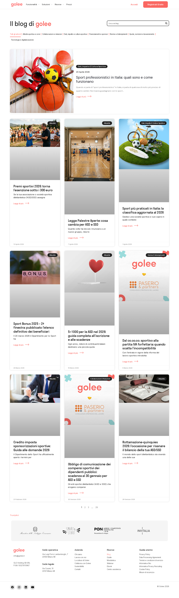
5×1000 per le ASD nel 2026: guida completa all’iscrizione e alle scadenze (89, 335)
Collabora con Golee (83, 563)
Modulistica (111, 560)
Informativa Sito (145, 563)
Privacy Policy (144, 554)
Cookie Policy (144, 569)
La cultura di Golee (82, 560)
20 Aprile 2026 (83, 72)
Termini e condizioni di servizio (151, 560)
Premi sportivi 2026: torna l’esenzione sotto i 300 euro (33, 188)
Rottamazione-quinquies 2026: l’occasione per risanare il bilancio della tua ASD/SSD (143, 446)
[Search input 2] (136, 23)
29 (96, 507)
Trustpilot (14, 515)
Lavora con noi (80, 557)
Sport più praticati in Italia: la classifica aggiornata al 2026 (143, 210)
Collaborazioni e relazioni (52, 34)
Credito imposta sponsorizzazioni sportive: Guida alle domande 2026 (32, 446)
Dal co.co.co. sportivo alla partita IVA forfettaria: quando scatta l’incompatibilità (143, 344)
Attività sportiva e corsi (31, 34)
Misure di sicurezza (146, 572)
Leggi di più (81, 96)
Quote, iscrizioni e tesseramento (141, 34)
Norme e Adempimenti (118, 34)
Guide (109, 557)
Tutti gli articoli (15, 34)
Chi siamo (78, 554)
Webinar (110, 563)
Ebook (109, 566)
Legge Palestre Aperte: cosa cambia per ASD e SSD (88, 222)
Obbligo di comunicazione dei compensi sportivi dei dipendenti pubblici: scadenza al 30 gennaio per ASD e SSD (89, 472)
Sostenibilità (79, 566)
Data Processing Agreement (150, 557)
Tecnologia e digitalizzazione (22, 40)
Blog (108, 554)
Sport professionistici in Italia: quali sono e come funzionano (114, 79)
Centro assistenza (114, 569)
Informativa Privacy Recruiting (150, 566)
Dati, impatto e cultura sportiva (75, 34)
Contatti (77, 569)
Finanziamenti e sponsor (98, 34)
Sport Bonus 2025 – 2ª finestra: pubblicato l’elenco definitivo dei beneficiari (33, 327)
